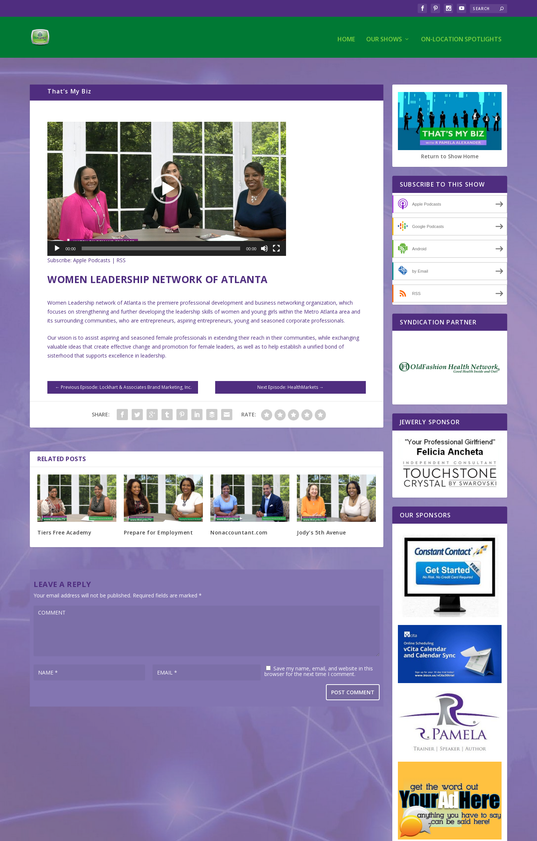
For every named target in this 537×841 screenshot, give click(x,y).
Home (346, 35)
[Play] (57, 233)
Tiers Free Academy (64, 517)
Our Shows (384, 35)
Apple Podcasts (91, 244)
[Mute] (264, 233)
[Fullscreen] (276, 233)
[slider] (161, 233)
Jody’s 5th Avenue (321, 517)
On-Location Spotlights (461, 35)
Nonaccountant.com (239, 517)
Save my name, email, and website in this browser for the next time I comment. (318, 656)
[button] (167, 173)
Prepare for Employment (158, 517)
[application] (166, 174)
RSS (121, 244)
